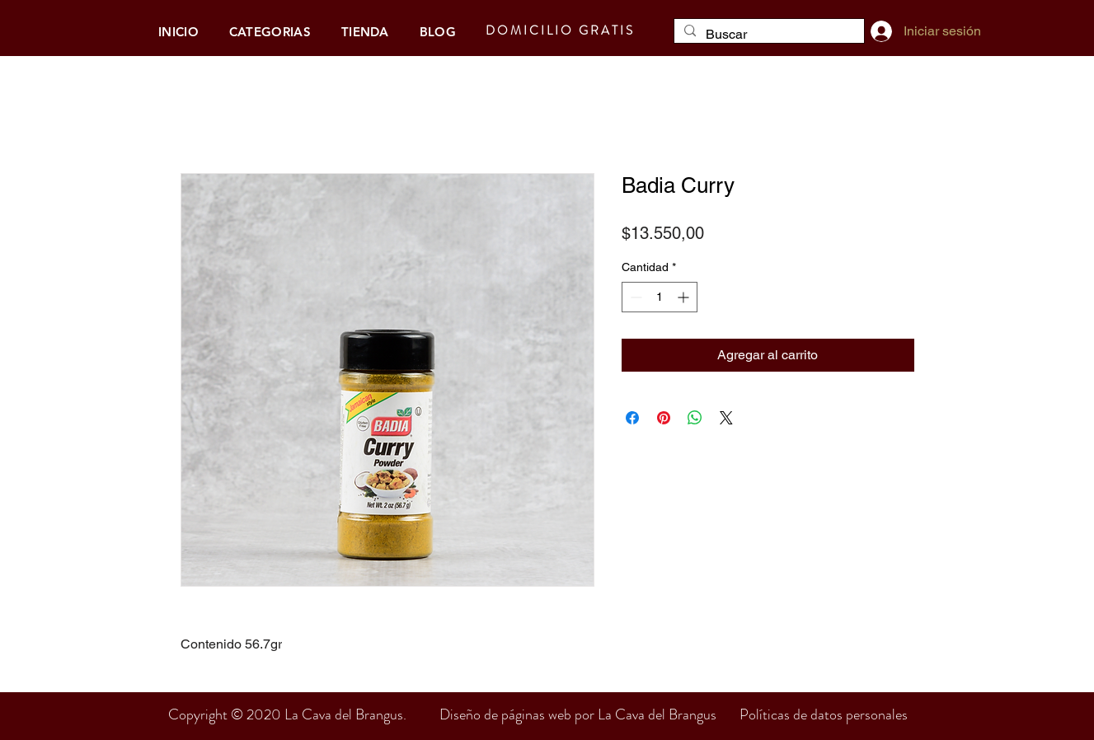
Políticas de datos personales (824, 714)
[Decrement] (634, 297)
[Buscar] (767, 34)
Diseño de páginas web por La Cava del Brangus (589, 714)
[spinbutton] (659, 297)
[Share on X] (726, 418)
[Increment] (684, 297)
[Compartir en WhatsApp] (695, 418)
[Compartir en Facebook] (632, 418)
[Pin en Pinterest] (664, 418)
